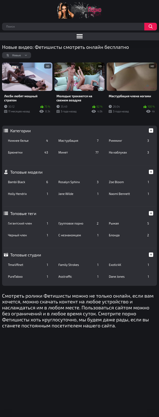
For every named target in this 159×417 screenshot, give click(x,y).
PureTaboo (28, 276)
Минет (78, 152)
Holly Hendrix (28, 194)
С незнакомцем (78, 235)
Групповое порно (78, 223)
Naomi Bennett (129, 194)
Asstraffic (78, 276)
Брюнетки (28, 152)
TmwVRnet (28, 265)
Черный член (28, 235)
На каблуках (129, 152)
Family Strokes (78, 265)
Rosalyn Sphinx (78, 182)
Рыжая (129, 223)
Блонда (129, 235)
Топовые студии (25, 254)
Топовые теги (23, 213)
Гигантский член (28, 223)
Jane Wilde (78, 194)
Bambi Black (28, 182)
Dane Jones (129, 276)
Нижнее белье (28, 140)
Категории (20, 130)
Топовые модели (26, 171)
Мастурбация (78, 140)
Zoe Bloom (129, 182)
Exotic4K (129, 265)
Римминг (129, 140)
